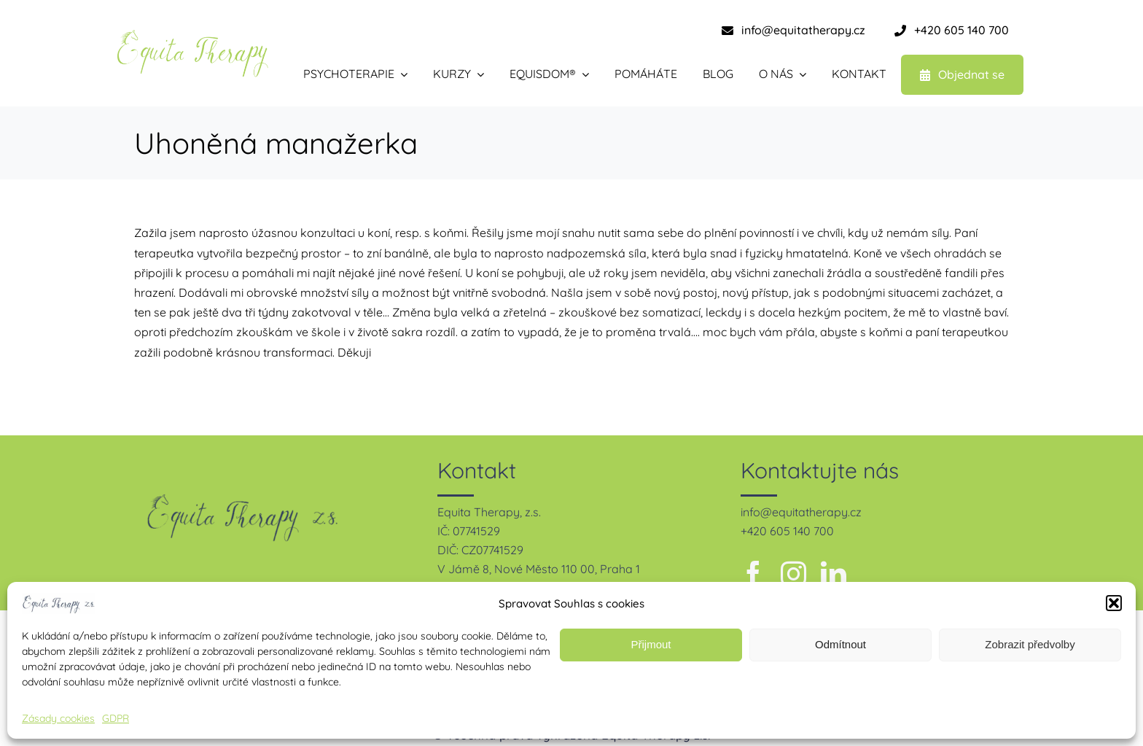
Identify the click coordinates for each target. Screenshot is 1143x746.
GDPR (115, 718)
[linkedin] (833, 573)
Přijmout (651, 644)
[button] (1114, 603)
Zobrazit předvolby (1029, 644)
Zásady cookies (58, 718)
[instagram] (793, 573)
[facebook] (753, 573)
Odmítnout (840, 644)
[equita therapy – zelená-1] (192, 35)
